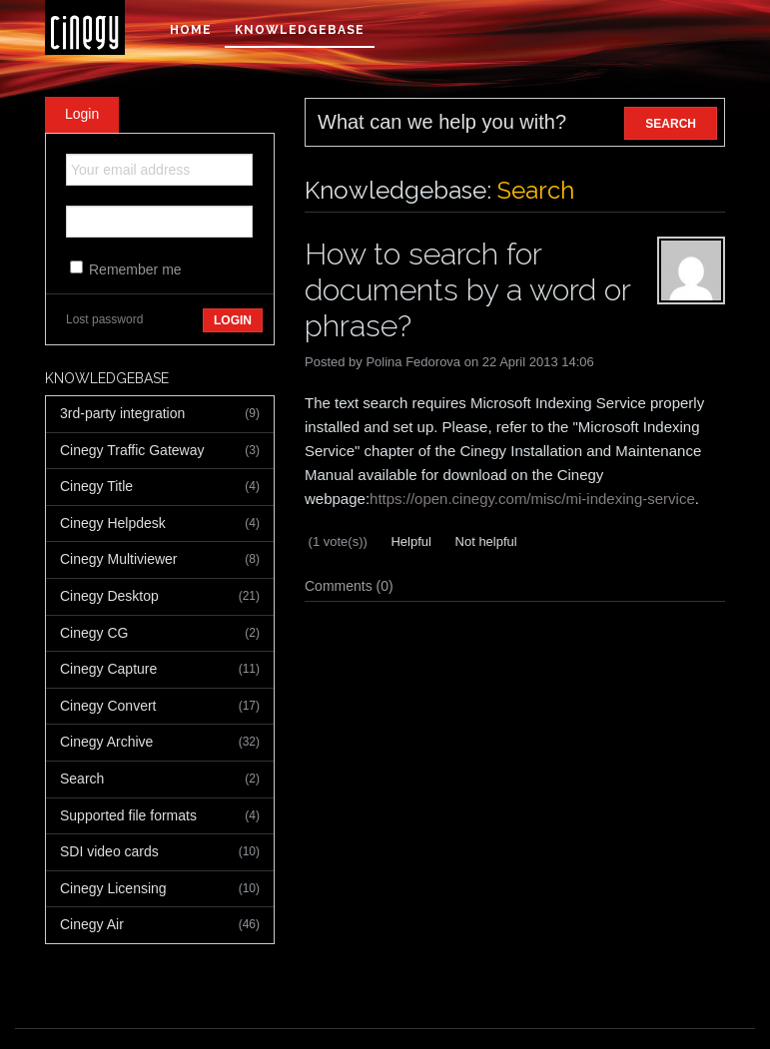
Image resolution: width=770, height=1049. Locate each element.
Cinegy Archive (160, 743)
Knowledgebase (300, 30)
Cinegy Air (160, 925)
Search (160, 779)
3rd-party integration (160, 414)
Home (191, 30)
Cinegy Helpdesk (160, 524)
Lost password (104, 319)
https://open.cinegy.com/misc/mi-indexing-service (532, 498)
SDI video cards (160, 852)
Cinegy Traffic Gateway (160, 451)
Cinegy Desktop (160, 597)
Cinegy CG (160, 634)
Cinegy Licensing (160, 889)
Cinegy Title (160, 487)
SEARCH (670, 124)
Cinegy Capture (160, 670)
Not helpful (484, 541)
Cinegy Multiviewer (160, 560)
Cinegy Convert (160, 707)
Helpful (409, 541)
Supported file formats (160, 816)
